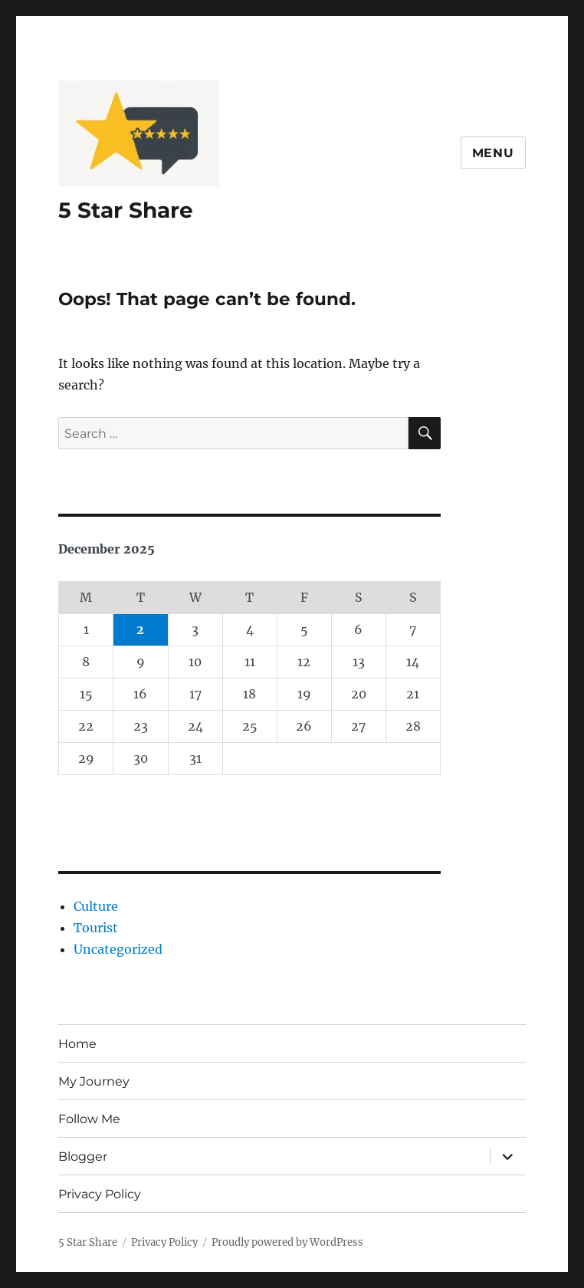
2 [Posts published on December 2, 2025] (140, 629)
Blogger (82, 1156)
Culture (96, 906)
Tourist (96, 927)
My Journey (94, 1081)
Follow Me (89, 1119)
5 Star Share (125, 210)
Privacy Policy (99, 1194)
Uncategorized (118, 949)
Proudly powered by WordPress (287, 1242)
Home (77, 1044)
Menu (493, 153)
